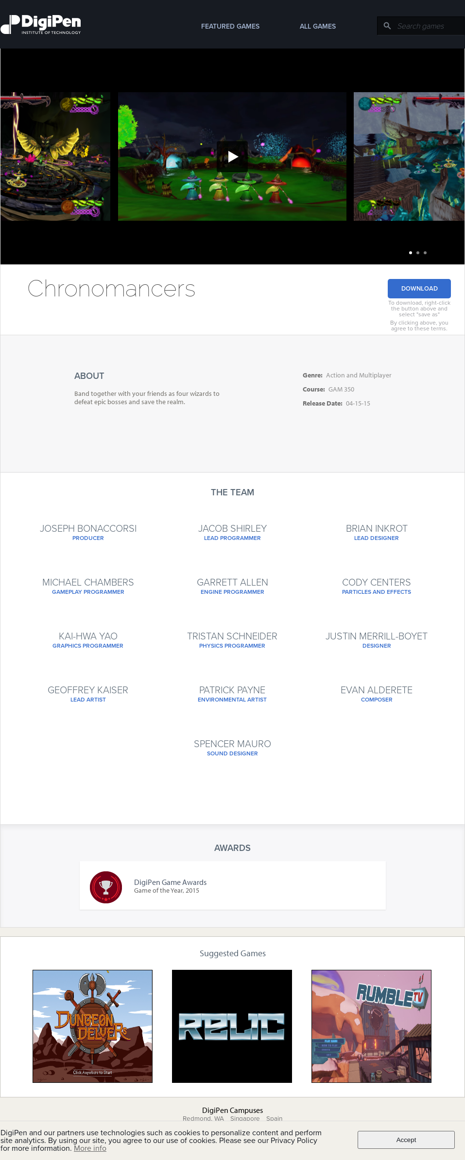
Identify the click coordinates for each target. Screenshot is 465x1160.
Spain (274, 1119)
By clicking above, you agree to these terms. (419, 325)
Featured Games (230, 26)
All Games (318, 26)
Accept (406, 1140)
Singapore (245, 1119)
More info (90, 1148)
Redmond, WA (203, 1119)
